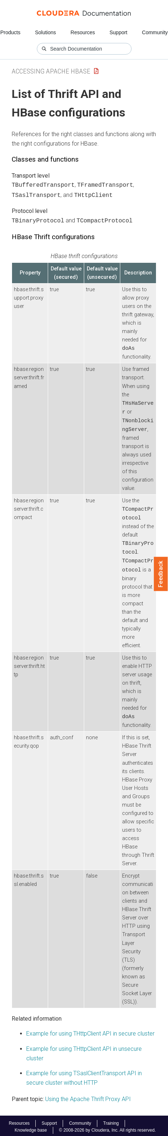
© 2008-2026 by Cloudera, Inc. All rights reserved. (107, 1128)
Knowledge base (31, 1128)
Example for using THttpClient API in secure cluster (90, 1031)
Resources (83, 32)
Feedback (160, 574)
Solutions (45, 32)
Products (10, 32)
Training (111, 1121)
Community (155, 32)
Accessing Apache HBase (51, 71)
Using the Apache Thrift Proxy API (88, 1096)
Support (118, 32)
